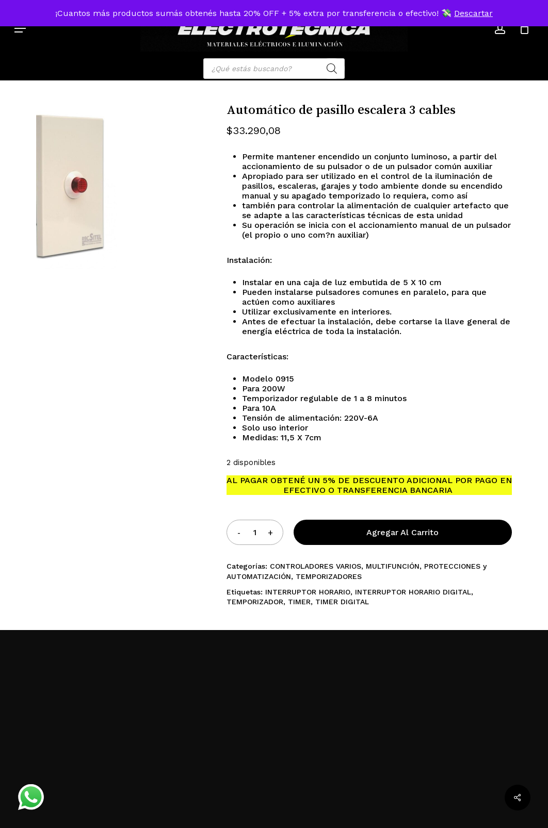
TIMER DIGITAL (342, 602)
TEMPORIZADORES (329, 576)
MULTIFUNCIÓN (393, 566)
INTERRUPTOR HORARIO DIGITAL (413, 592)
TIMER (299, 602)
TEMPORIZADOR (255, 602)
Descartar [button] (473, 13)
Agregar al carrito (402, 532)
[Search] (332, 68)
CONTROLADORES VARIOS (315, 566)
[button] (20, 28)
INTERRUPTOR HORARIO (307, 592)
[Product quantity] (255, 532)
